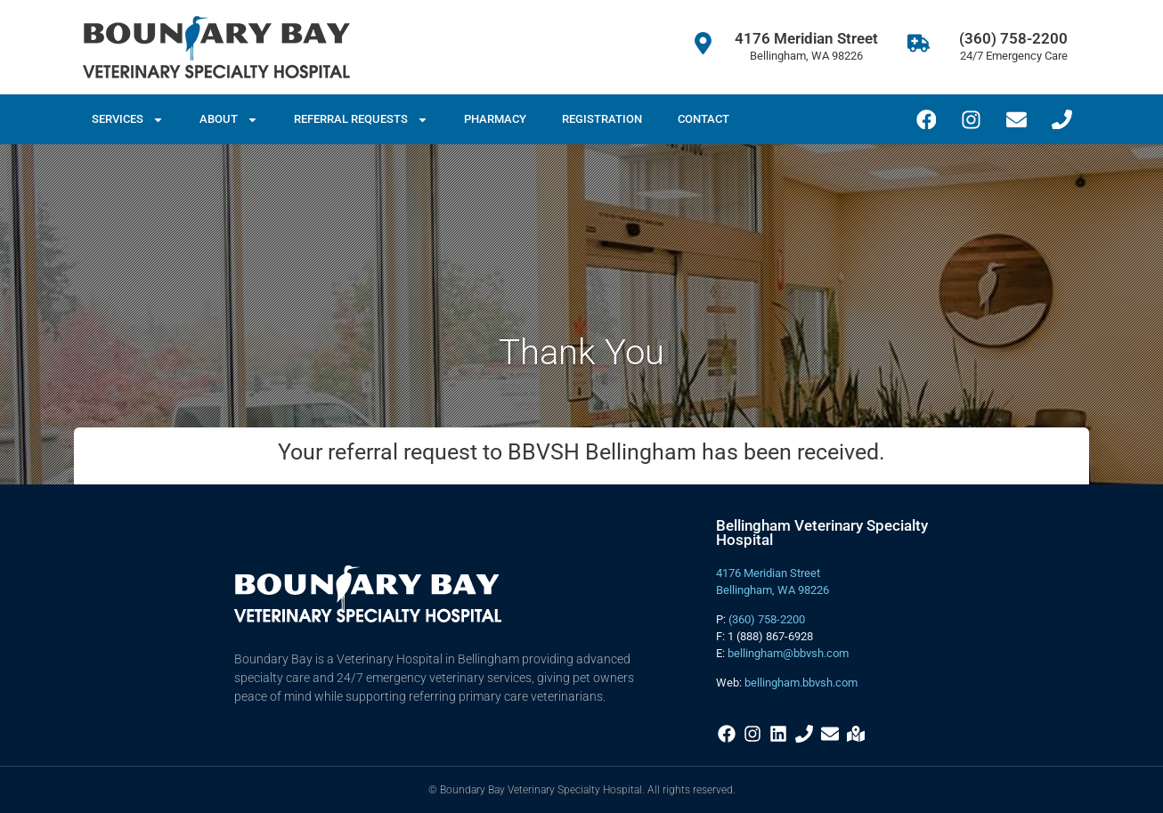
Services (128, 119)
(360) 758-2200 (1013, 38)
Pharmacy (495, 119)
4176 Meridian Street (806, 38)
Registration (602, 119)
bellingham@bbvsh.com (788, 653)
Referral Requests (361, 119)
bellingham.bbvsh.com (801, 682)
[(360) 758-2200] (918, 43)
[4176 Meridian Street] (703, 43)
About (228, 119)
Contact (703, 119)
